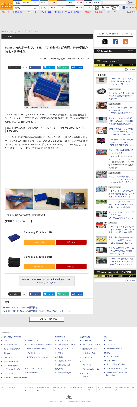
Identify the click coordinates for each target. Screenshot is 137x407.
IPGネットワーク (110, 361)
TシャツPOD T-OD (65, 349)
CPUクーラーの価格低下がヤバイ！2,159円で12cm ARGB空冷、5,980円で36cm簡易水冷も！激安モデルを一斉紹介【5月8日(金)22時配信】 (121, 232)
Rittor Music (60, 337)
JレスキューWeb (88, 353)
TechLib (85, 377)
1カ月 (131, 65)
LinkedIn (79, 67)
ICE (105, 337)
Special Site (106, 51)
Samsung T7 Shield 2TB (38, 257)
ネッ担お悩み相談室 (11, 361)
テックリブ (84, 373)
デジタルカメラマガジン (12, 369)
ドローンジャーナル (11, 357)
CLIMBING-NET (64, 365)
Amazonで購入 (39, 242)
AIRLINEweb (87, 340)
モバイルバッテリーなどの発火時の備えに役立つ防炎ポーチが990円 (121, 96)
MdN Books (86, 365)
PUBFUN (107, 353)
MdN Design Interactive (91, 369)
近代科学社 (59, 369)
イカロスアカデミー (90, 357)
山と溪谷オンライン (65, 361)
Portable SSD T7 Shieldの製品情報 (20, 307)
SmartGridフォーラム (35, 340)
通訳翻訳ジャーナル (90, 349)
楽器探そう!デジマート (66, 345)
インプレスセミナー (34, 353)
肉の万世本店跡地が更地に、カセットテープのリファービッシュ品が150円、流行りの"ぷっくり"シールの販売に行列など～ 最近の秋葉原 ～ (121, 182)
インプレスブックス (34, 368)
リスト (24, 67)
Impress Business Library (36, 349)
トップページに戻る (47, 319)
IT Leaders (7, 353)
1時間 (99, 65)
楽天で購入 (71, 242)
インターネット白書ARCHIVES (15, 378)
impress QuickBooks (114, 349)
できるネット (8, 373)
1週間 (120, 65)
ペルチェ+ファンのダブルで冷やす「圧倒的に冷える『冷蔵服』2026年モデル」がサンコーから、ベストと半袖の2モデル (121, 196)
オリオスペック (23, 221)
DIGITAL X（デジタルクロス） (38, 357)
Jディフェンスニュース (91, 345)
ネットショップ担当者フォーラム (39, 345)
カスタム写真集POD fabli (117, 368)
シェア (37, 67)
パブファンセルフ (113, 357)
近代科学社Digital (64, 373)
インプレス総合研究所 (11, 349)
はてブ (51, 67)
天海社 (109, 340)
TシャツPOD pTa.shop (116, 364)
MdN (81, 361)
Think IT (6, 340)
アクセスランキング (110, 61)
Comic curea (111, 345)
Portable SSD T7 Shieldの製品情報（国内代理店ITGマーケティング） (38, 311)
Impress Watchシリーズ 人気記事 (116, 272)
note (64, 67)
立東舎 (60, 353)
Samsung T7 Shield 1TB (38, 232)
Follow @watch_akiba (46, 282)
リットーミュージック (66, 340)
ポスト (16, 67)
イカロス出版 (85, 337)
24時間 (110, 65)
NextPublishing (32, 373)
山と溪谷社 (59, 357)
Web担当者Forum (10, 345)
